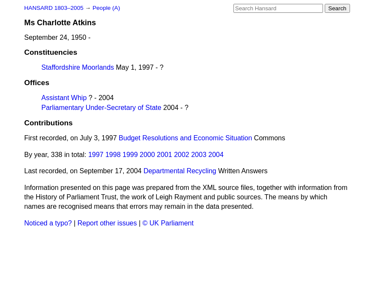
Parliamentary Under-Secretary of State (102, 107)
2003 (198, 154)
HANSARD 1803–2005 (54, 8)
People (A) (106, 8)
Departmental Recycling (180, 171)
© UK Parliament (168, 223)
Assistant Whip (64, 97)
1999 (130, 154)
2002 (181, 154)
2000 (147, 154)
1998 (113, 154)
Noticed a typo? (48, 223)
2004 (216, 154)
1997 (96, 154)
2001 (164, 154)
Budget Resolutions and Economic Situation (185, 138)
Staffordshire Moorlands (78, 67)
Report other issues (107, 223)
